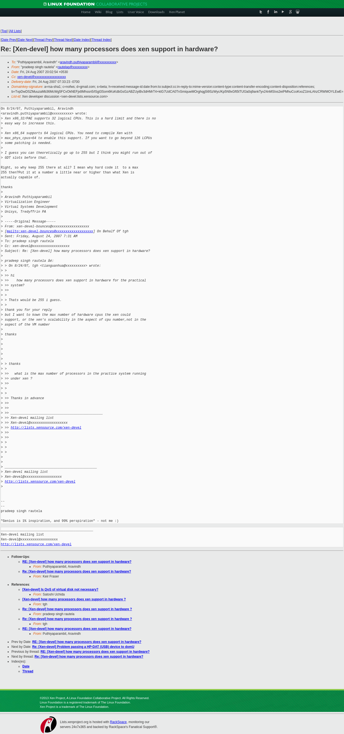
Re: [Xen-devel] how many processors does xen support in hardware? (76, 571)
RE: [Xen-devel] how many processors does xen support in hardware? (76, 562)
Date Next (25, 40)
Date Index (82, 40)
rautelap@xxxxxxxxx (73, 67)
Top (4, 31)
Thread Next (63, 40)
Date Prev (8, 40)
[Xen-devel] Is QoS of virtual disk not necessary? (60, 589)
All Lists (15, 31)
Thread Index (101, 40)
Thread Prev (43, 40)
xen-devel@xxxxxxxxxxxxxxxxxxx (41, 77)
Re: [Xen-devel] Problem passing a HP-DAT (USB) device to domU (83, 647)
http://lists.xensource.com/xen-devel (46, 427)
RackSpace (118, 722)
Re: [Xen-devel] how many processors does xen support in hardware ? (77, 609)
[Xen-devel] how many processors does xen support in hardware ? (74, 599)
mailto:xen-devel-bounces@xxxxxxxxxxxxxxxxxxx (50, 231)
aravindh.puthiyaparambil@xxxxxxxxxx (88, 62)
